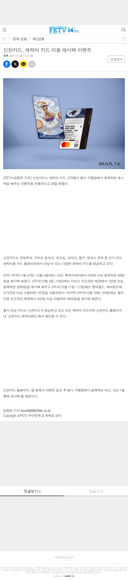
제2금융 (38, 38)
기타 (31, 64)
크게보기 (116, 59)
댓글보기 (32, 491)
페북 (6, 64)
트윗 (15, 64)
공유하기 (123, 38)
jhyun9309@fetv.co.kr (35, 410)
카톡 (23, 64)
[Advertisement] (64, 10)
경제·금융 (20, 38)
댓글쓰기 (96, 491)
